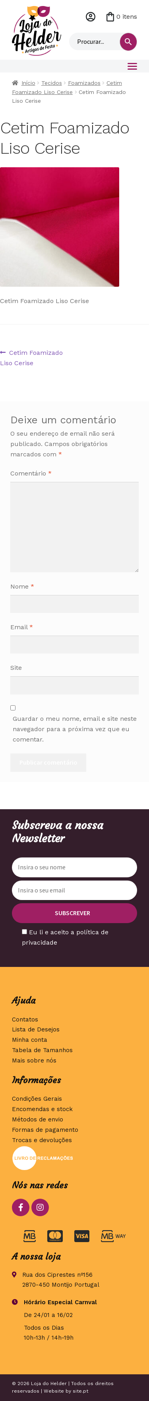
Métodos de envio (37, 1119)
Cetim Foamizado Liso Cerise (31, 357)
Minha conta (90, 17)
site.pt (80, 1391)
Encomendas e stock (42, 1109)
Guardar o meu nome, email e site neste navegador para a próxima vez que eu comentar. (75, 729)
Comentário (31, 473)
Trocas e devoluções (42, 1140)
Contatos (25, 1019)
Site (16, 667)
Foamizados (84, 83)
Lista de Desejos (36, 1029)
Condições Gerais (37, 1098)
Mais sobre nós (34, 1060)
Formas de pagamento (45, 1129)
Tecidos (51, 83)
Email (21, 627)
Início (28, 83)
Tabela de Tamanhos (42, 1050)
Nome (22, 586)
